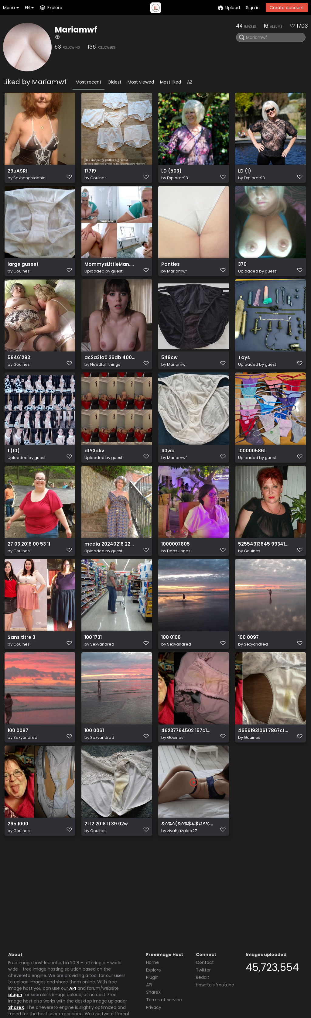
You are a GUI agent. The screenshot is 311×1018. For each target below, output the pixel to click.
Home (152, 917)
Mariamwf (76, 29)
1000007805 (175, 575)
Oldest (114, 82)
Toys (243, 374)
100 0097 (248, 675)
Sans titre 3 (20, 675)
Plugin (152, 932)
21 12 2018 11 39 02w (104, 876)
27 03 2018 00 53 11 (28, 575)
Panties (169, 274)
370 (242, 274)
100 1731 (92, 675)
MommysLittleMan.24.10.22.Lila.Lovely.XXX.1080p (110, 274)
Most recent (88, 82)
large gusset (22, 274)
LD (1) (244, 174)
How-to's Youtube (215, 939)
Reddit (202, 932)
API (72, 943)
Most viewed (141, 82)
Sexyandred (102, 682)
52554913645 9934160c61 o (264, 575)
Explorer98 (177, 180)
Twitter (203, 924)
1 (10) (13, 475)
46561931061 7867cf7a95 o (264, 775)
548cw (168, 374)
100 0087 (18, 775)
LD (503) (170, 174)
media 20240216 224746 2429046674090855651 (110, 575)
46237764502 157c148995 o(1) (187, 775)
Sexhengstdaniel (29, 180)
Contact (205, 917)
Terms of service (164, 954)
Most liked (170, 82)
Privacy (153, 962)
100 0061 (93, 775)
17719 (90, 174)
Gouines (98, 180)
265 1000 (17, 876)
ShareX (16, 962)
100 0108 (170, 675)
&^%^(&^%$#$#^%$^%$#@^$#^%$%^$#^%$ (187, 876)
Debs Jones (178, 581)
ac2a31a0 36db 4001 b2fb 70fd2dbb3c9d (110, 374)
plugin (15, 949)
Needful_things (105, 381)
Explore (153, 924)
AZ (189, 82)
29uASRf (17, 174)
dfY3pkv (93, 475)
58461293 (18, 374)
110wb (167, 475)
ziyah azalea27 (182, 882)
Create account (287, 8)
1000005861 (251, 475)
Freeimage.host (51, 996)
